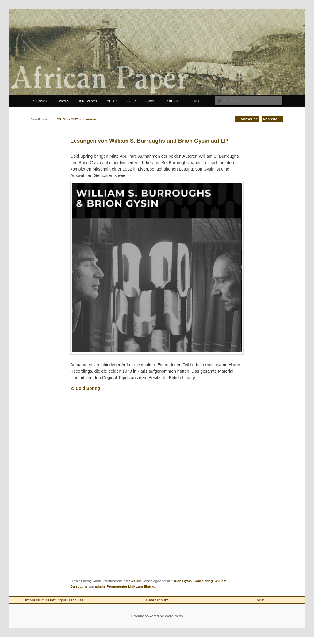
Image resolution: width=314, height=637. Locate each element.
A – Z (131, 101)
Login (259, 600)
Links (194, 101)
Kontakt (173, 101)
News (64, 101)
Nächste (272, 119)
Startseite (41, 101)
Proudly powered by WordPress (157, 616)
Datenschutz (157, 600)
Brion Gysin (182, 581)
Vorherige (247, 119)
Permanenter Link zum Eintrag (131, 586)
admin (100, 586)
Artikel (111, 101)
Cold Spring (203, 581)
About (151, 101)
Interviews (88, 101)
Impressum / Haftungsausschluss (54, 600)
